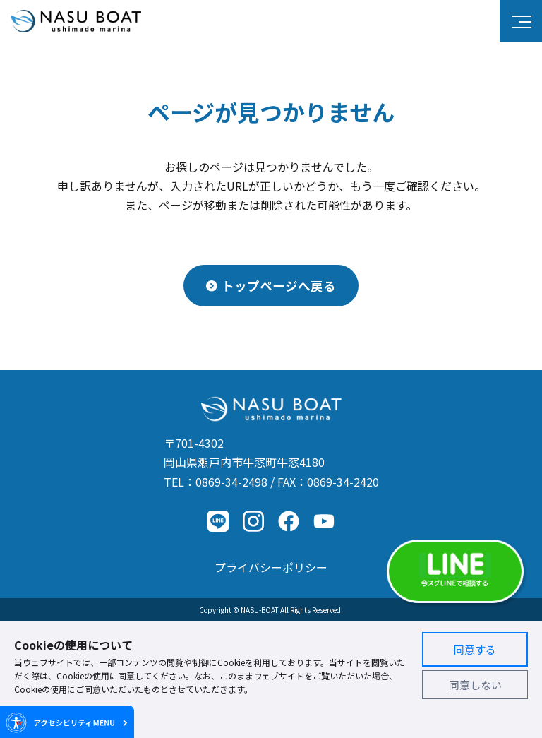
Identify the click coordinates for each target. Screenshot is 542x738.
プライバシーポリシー (271, 567)
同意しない (475, 684)
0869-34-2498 (231, 481)
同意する (475, 649)
